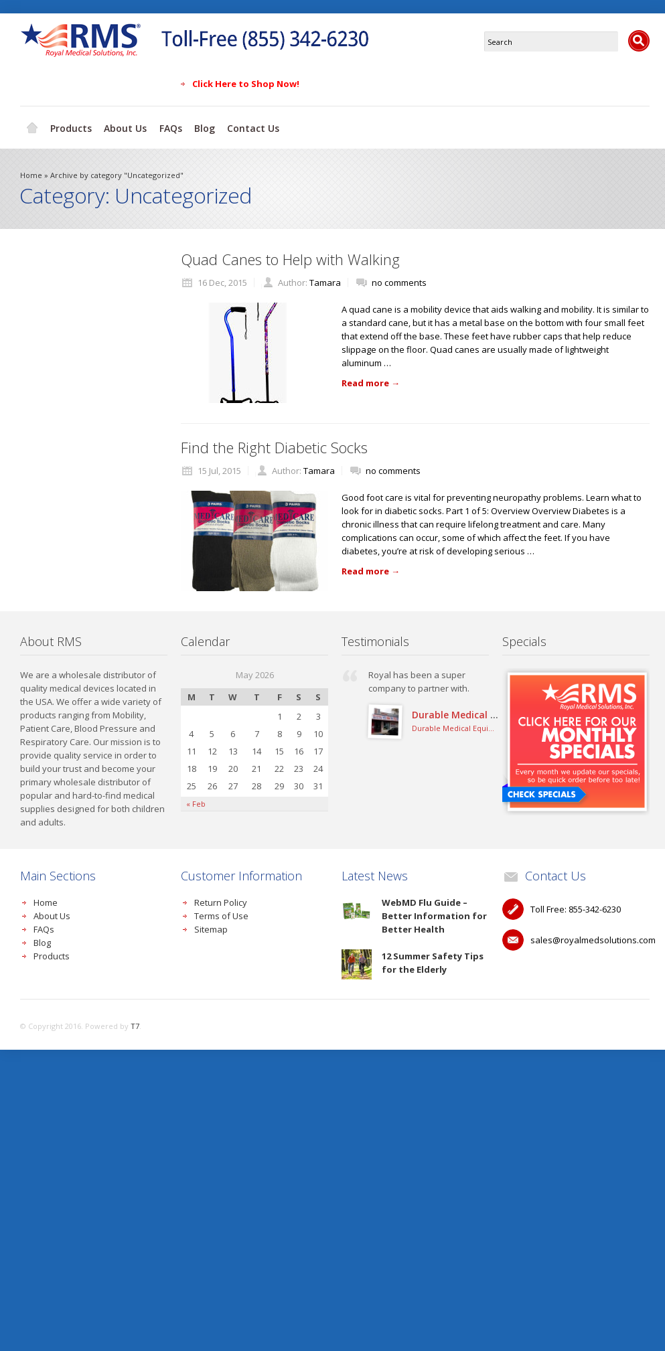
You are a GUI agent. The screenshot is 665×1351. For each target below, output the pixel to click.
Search (639, 41)
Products (71, 125)
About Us (127, 125)
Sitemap (211, 927)
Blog (208, 125)
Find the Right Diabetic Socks (274, 444)
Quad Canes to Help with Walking (290, 256)
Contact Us (258, 125)
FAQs (173, 125)
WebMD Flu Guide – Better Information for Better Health (434, 913)
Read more (371, 380)
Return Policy (220, 900)
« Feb (196, 801)
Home (32, 126)
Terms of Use (221, 913)
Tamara (325, 280)
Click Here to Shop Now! (245, 84)
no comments (399, 280)
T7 (135, 1023)
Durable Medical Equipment (477, 712)
